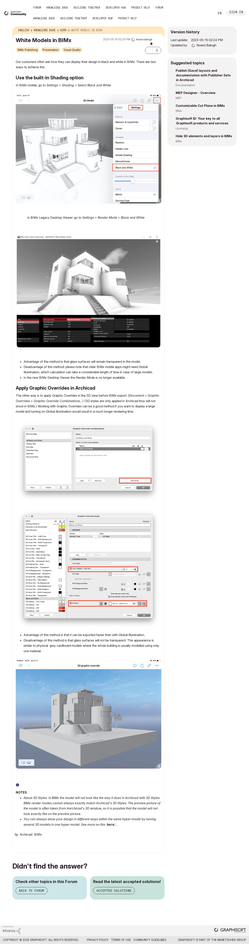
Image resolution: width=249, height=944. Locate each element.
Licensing (182, 128)
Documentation (185, 85)
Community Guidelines (149, 939)
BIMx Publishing (28, 49)
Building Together (87, 7)
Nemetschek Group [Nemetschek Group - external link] (231, 939)
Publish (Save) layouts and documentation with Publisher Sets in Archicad (203, 75)
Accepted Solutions (114, 891)
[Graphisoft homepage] (230, 930)
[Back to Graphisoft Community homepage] (16, 13)
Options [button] (159, 30)
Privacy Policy (98, 939)
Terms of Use (121, 939)
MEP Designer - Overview (196, 93)
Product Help (140, 7)
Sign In (236, 12)
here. (111, 825)
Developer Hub (116, 7)
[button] (149, 50)
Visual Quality (72, 49)
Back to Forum (31, 891)
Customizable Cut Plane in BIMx (200, 106)
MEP (178, 98)
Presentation (51, 49)
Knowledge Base (57, 7)
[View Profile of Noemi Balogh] (144, 39)
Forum (37, 7)
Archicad (26, 834)
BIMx (38, 834)
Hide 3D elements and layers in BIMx (204, 136)
